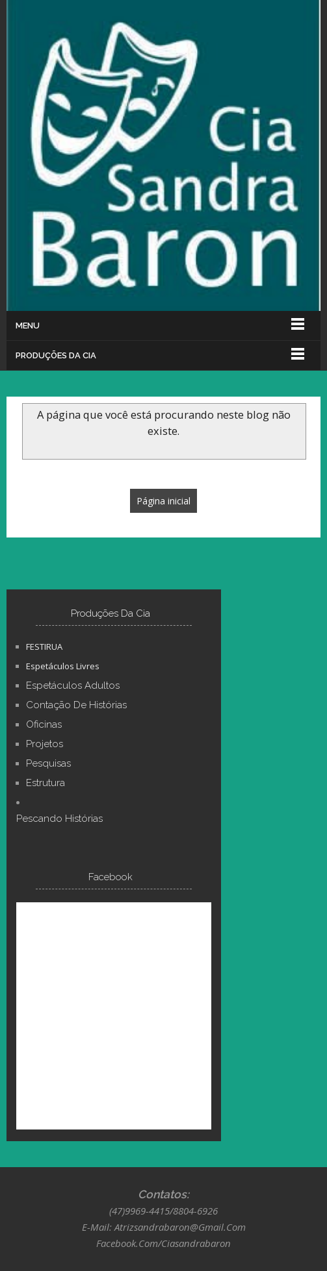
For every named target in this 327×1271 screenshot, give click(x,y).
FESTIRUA (44, 646)
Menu (28, 325)
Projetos (44, 744)
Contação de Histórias (76, 705)
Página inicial (163, 501)
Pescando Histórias (59, 818)
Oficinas (44, 724)
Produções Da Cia (56, 355)
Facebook (110, 877)
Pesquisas (48, 763)
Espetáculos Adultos (73, 685)
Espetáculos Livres (62, 666)
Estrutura (45, 783)
